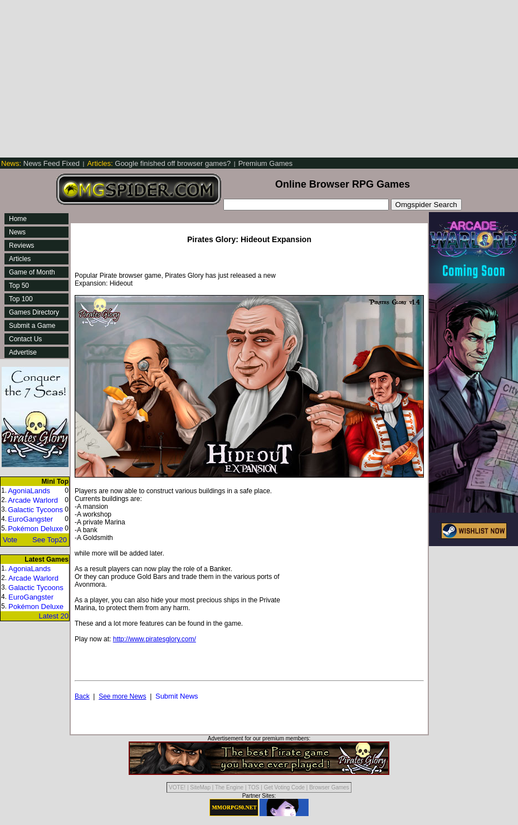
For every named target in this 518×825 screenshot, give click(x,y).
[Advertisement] (164, 78)
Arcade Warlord (33, 500)
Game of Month (32, 272)
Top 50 (19, 285)
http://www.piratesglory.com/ (154, 639)
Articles (20, 259)
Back (82, 696)
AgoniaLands (29, 491)
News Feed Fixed (41, 163)
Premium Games (265, 163)
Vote (10, 540)
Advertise (23, 352)
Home (18, 219)
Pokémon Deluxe (35, 528)
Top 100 (21, 299)
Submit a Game (32, 326)
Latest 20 (54, 616)
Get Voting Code (284, 787)
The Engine (229, 787)
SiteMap (200, 787)
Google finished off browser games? (159, 163)
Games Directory (34, 312)
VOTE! (177, 787)
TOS (253, 787)
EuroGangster (30, 519)
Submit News (176, 696)
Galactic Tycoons (35, 509)
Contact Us (25, 339)
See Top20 (49, 540)
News (17, 232)
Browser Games (329, 787)
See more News (122, 696)
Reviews (21, 245)
